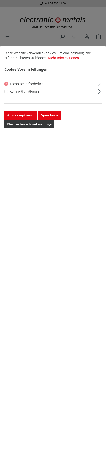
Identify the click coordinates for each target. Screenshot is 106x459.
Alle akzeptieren (21, 126)
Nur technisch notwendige (29, 135)
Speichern (49, 126)
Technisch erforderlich (26, 95)
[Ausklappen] (99, 94)
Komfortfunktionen (24, 102)
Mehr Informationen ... (65, 68)
